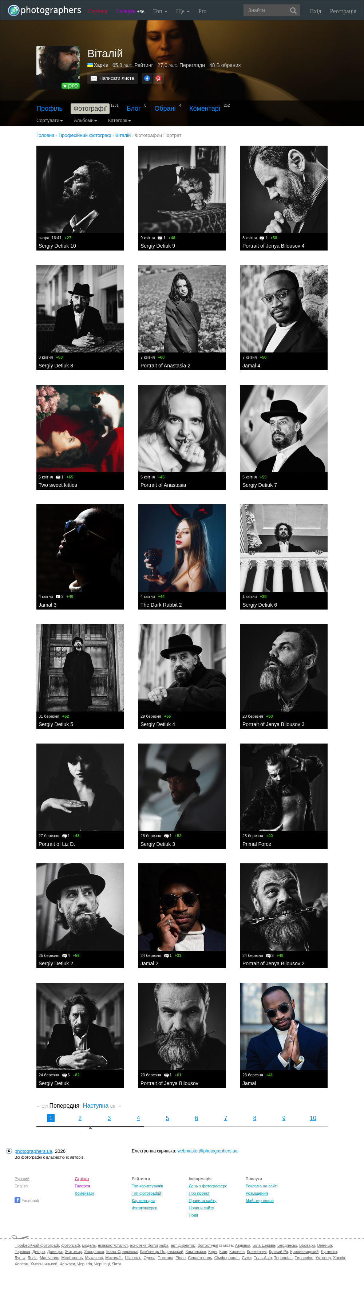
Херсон (21, 1264)
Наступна (102, 1106)
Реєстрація (343, 11)
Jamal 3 (47, 605)
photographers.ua (33, 1151)
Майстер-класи (260, 1200)
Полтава (165, 1258)
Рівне (180, 1258)
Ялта (116, 1264)
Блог (134, 108)
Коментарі (204, 108)
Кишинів (237, 1251)
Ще (183, 11)
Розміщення (257, 1193)
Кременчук (256, 1251)
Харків (101, 65)
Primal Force (256, 844)
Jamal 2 (149, 963)
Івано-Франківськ (122, 1251)
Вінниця (324, 1245)
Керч (212, 1251)
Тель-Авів (263, 1258)
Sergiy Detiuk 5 (56, 724)
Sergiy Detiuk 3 (158, 844)
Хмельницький (44, 1264)
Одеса (149, 1258)
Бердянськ (287, 1245)
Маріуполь (49, 1258)
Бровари (307, 1245)
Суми (247, 1258)
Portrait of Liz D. (57, 844)
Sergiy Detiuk (54, 1083)
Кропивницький (304, 1251)
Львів (32, 1258)
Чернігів (84, 1264)
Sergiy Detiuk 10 (57, 246)
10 (313, 1118)
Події (193, 1215)
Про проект (199, 1193)
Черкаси (67, 1264)
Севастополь (200, 1258)
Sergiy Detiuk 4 (158, 724)
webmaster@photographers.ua (208, 1151)
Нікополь (133, 1258)
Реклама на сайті (262, 1186)
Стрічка (97, 11)
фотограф (70, 1245)
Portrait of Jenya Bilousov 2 (273, 963)
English (21, 1186)
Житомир (73, 1251)
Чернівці (102, 1264)
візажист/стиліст (112, 1245)
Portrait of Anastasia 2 (165, 365)
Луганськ (329, 1251)
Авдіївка (242, 1245)
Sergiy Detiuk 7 (259, 485)
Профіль (49, 108)
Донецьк (55, 1251)
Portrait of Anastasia (163, 485)
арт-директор (183, 1245)
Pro (202, 11)
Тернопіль (283, 1258)
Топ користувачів (147, 1186)
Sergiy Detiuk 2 (56, 963)
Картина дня (143, 1200)
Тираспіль (304, 1258)
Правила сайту (202, 1200)
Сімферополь (227, 1258)
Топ (160, 11)
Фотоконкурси (144, 1208)
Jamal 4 (251, 365)
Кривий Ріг (278, 1251)
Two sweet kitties (58, 485)
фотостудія (208, 1245)
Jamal (249, 1083)
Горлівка (22, 1251)
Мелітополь (72, 1258)
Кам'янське (196, 1251)
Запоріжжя (94, 1251)
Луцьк (20, 1258)
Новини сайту (201, 1208)
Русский (22, 1178)
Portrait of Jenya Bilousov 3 (273, 724)
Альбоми (85, 120)
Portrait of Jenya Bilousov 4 (273, 246)
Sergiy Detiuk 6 (259, 605)
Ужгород (323, 1258)
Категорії (119, 120)
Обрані (164, 108)
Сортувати (49, 120)
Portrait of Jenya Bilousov (169, 1083)
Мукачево (94, 1258)
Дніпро (38, 1251)
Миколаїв (114, 1258)
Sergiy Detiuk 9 (158, 246)
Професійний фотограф (37, 1245)
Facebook (27, 1200)
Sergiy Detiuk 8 (56, 365)
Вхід (315, 11)
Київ (223, 1251)
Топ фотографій (146, 1193)
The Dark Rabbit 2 (161, 605)
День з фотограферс (208, 1186)
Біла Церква (264, 1245)
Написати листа (116, 78)
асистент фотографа (149, 1245)
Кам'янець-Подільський (161, 1251)
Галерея (130, 11)
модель (89, 1245)
